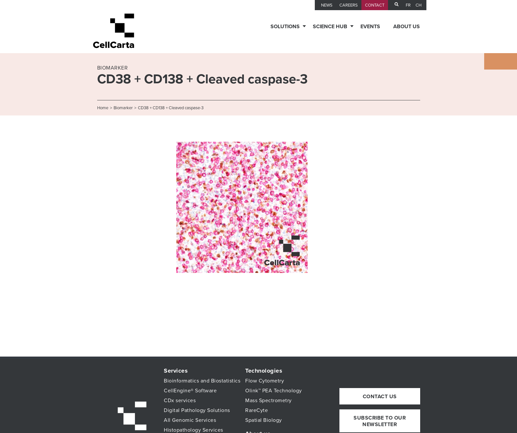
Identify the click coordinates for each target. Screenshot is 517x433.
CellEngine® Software (190, 390)
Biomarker (123, 108)
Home (102, 108)
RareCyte (256, 410)
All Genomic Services (190, 420)
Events (370, 26)
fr (408, 5)
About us (406, 26)
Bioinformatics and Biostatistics (202, 381)
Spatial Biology (263, 420)
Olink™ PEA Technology (273, 390)
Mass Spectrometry (268, 400)
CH (418, 5)
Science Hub (330, 26)
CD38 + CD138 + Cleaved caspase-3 (171, 108)
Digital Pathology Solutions (197, 410)
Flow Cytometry (264, 381)
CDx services (180, 400)
